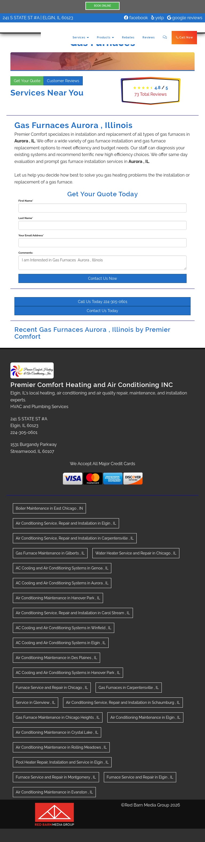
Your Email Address (31, 235)
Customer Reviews (63, 81)
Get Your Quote (27, 81)
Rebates (128, 37)
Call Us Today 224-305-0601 (102, 302)
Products (105, 37)
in (49, 508)
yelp (157, 17)
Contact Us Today (102, 311)
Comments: (25, 252)
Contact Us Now (102, 278)
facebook (136, 17)
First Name (25, 200)
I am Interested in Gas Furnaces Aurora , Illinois (102, 263)
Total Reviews (150, 94)
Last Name (25, 218)
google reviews (184, 17)
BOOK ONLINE (102, 5)
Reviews (149, 37)
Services (81, 37)
